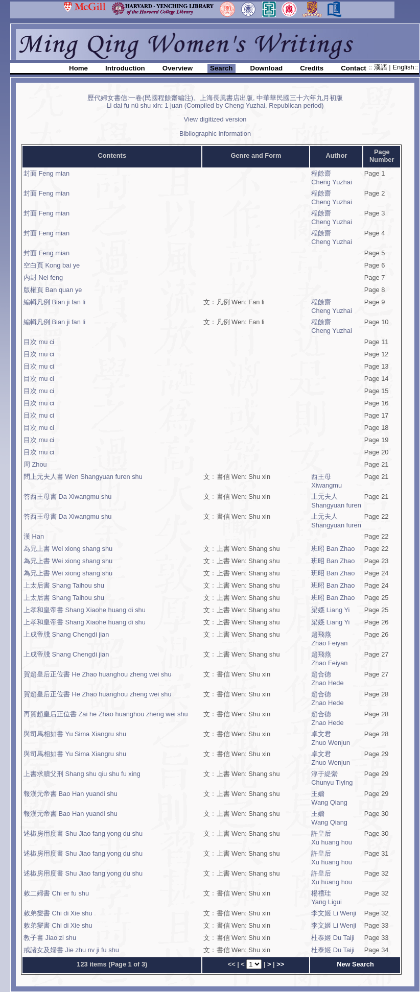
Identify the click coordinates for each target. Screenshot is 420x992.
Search (221, 68)
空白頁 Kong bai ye (52, 265)
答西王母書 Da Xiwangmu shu (67, 496)
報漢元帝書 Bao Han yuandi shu (71, 793)
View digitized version (215, 119)
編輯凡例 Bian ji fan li (54, 302)
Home (78, 68)
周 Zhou (35, 464)
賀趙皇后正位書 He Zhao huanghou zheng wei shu (98, 674)
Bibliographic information (215, 133)
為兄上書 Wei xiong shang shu (68, 548)
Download (266, 68)
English (403, 67)
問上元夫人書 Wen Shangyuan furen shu (83, 476)
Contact (353, 68)
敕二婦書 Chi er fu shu (56, 893)
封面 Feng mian (46, 173)
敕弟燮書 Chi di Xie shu (58, 913)
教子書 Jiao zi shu (50, 937)
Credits (311, 68)
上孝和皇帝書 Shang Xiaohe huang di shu (85, 610)
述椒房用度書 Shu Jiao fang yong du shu (83, 833)
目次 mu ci (39, 342)
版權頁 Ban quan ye (53, 290)
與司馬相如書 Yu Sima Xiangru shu (75, 734)
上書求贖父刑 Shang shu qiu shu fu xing (82, 774)
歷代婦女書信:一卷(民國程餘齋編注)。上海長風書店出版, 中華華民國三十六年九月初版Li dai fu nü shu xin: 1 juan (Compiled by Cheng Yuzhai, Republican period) (215, 101)
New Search (355, 964)
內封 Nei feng (43, 277)
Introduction (125, 68)
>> (280, 964)
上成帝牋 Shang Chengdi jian (66, 634)
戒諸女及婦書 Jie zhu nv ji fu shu (71, 950)
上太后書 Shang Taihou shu (64, 585)
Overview (177, 68)
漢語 (381, 67)
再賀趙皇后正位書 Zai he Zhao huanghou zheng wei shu (106, 714)
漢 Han (34, 536)
